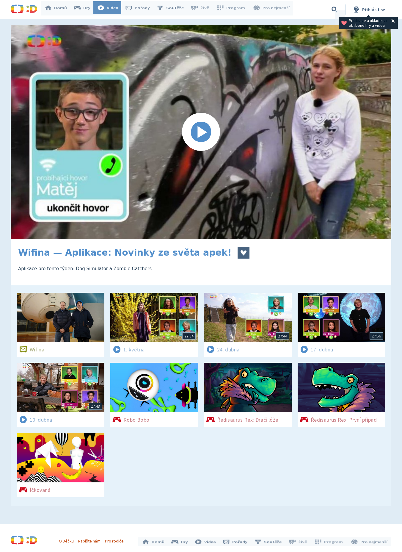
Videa (111, 9)
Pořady (140, 9)
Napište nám (91, 539)
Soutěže (173, 9)
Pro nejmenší (271, 9)
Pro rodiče (115, 539)
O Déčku (67, 539)
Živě (202, 9)
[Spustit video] (201, 132)
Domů (58, 9)
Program (232, 9)
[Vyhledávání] (334, 9)
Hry (85, 9)
